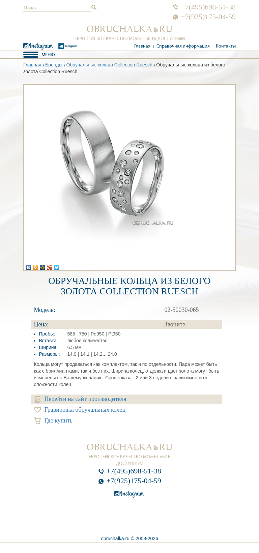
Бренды (53, 64)
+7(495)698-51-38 (208, 7)
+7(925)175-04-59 (208, 17)
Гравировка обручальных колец (80, 409)
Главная (142, 46)
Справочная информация (183, 46)
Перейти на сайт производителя (80, 399)
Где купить (53, 420)
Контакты (226, 46)
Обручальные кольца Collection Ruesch (109, 64)
